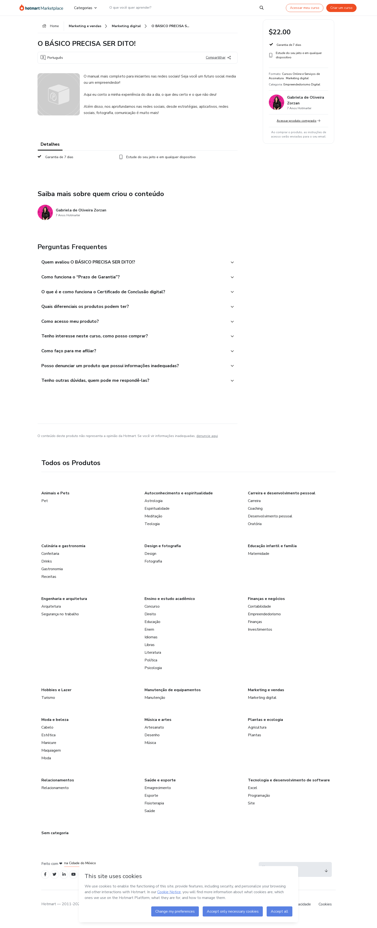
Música (150, 751)
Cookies (325, 913)
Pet (44, 509)
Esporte (151, 803)
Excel (252, 796)
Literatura (153, 660)
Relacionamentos (57, 788)
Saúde (150, 819)
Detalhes (50, 146)
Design (150, 561)
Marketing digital (262, 705)
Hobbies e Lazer (56, 698)
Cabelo (47, 735)
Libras (150, 653)
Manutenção (155, 705)
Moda (46, 766)
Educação (152, 630)
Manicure (48, 751)
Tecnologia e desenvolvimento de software (289, 788)
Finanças (255, 630)
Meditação (153, 524)
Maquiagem (51, 758)
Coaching (255, 516)
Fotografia (153, 569)
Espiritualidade (157, 516)
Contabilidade (259, 614)
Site (251, 811)
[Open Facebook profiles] (45, 883)
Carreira (254, 509)
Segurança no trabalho (60, 622)
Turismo (48, 705)
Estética (48, 743)
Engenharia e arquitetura (64, 607)
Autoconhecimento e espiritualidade (179, 501)
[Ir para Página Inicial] (42, 8)
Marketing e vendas (266, 698)
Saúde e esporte (160, 788)
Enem (149, 637)
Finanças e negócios (266, 607)
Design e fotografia (163, 554)
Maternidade (258, 561)
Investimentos (260, 637)
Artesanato (154, 735)
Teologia (152, 532)
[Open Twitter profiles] (56, 883)
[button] (132, 264)
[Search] (261, 7)
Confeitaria (50, 561)
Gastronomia (52, 577)
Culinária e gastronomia (63, 554)
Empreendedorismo (264, 622)
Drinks (46, 569)
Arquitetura (51, 614)
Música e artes (158, 727)
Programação (259, 803)
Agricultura (257, 735)
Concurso (152, 614)
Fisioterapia (154, 811)
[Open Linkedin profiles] (66, 883)
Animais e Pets (55, 501)
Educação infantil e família (272, 554)
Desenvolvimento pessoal (270, 524)
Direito (150, 622)
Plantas (254, 743)
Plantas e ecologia (265, 727)
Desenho (152, 743)
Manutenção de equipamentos (173, 698)
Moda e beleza (55, 727)
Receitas (48, 584)
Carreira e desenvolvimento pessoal (281, 501)
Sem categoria (55, 841)
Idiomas (151, 645)
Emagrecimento (158, 796)
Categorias (85, 7)
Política (151, 668)
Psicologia (153, 676)
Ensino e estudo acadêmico (170, 607)
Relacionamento (55, 796)
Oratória (255, 532)
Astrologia (154, 509)
